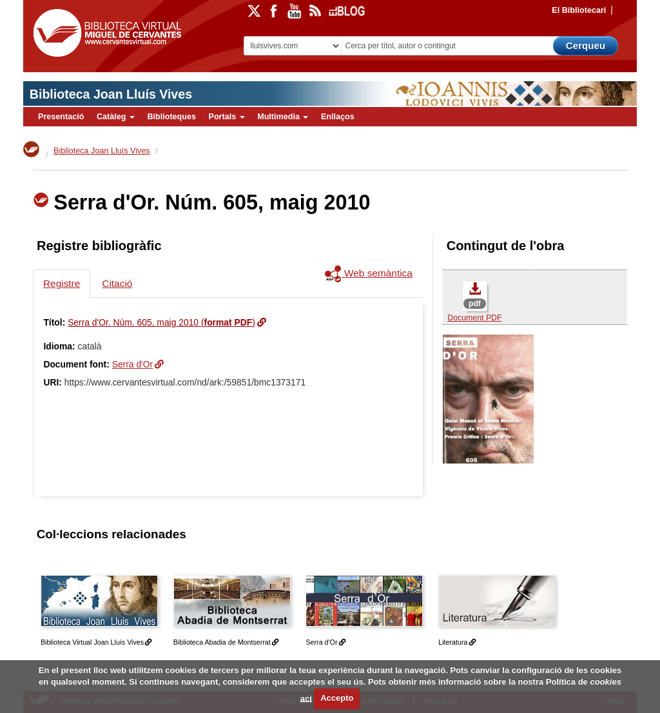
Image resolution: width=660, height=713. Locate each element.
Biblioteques (171, 116)
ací (306, 698)
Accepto (336, 698)
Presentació (61, 116)
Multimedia (282, 116)
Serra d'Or (132, 364)
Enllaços (337, 116)
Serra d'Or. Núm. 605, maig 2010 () (161, 322)
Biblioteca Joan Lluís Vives (111, 94)
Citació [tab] (117, 283)
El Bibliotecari (579, 10)
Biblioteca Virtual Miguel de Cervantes (107, 35)
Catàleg (116, 116)
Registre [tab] (61, 283)
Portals (226, 116)
